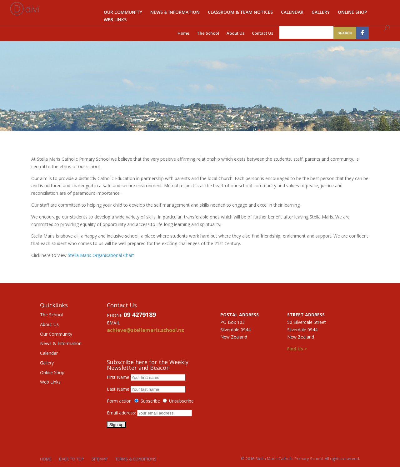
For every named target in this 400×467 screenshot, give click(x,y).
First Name (118, 377)
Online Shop (352, 12)
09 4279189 (139, 314)
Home (183, 33)
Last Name (118, 389)
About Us (235, 33)
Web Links (115, 20)
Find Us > (297, 349)
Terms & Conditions (136, 459)
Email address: (122, 413)
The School (208, 33)
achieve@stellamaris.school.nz (145, 330)
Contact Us (262, 33)
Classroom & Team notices (240, 12)
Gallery (321, 12)
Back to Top (71, 459)
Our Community (123, 12)
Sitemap (100, 459)
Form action (119, 401)
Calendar (292, 12)
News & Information (175, 12)
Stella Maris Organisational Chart (101, 255)
